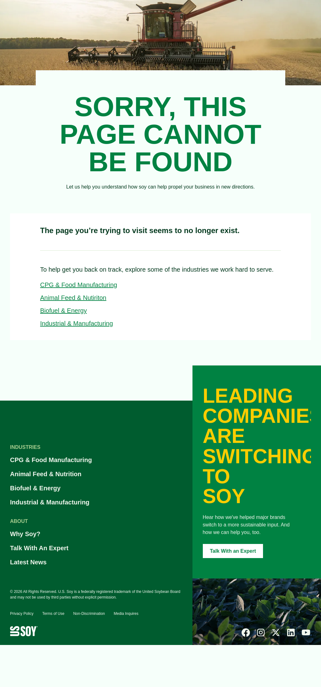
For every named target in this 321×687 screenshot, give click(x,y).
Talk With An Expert (39, 548)
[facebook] (246, 632)
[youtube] (306, 632)
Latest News (28, 562)
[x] (276, 632)
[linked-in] (291, 632)
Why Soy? (25, 533)
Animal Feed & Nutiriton (73, 297)
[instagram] (261, 632)
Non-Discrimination (89, 613)
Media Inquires (126, 613)
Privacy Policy (22, 613)
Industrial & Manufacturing (76, 323)
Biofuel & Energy (63, 310)
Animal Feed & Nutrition (46, 474)
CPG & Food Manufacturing (78, 284)
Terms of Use (53, 613)
